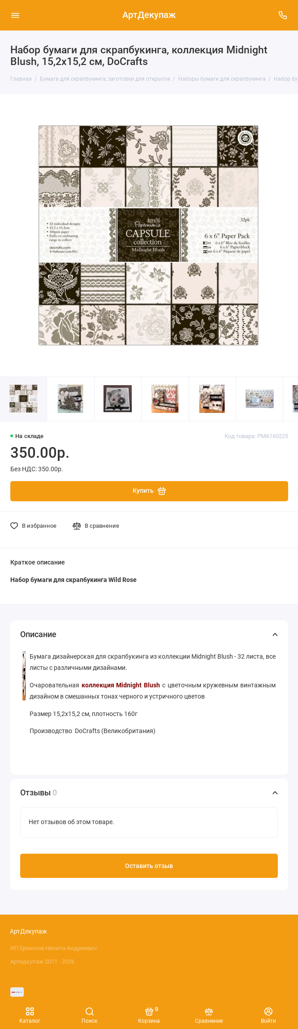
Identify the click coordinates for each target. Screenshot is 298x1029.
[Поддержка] (283, 15)
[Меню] (15, 15)
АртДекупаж (149, 15)
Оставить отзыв (149, 866)
